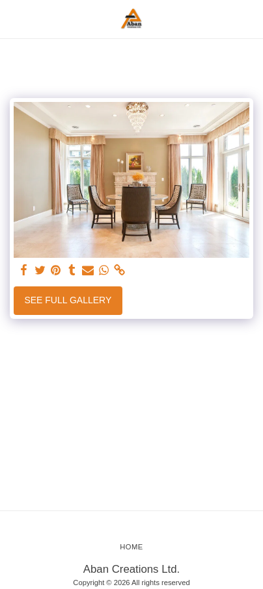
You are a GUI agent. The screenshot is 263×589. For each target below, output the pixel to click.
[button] (14, 19)
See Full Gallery (67, 300)
